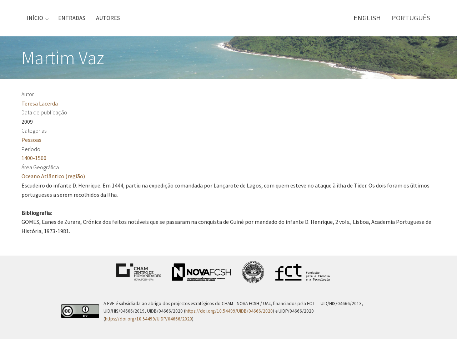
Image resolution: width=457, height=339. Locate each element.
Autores (108, 17)
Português (411, 17)
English (367, 17)
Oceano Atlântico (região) (53, 176)
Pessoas (31, 139)
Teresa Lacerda (39, 103)
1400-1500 (33, 157)
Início (35, 17)
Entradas (71, 17)
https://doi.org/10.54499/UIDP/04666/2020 (148, 319)
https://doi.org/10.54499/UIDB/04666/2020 (229, 311)
